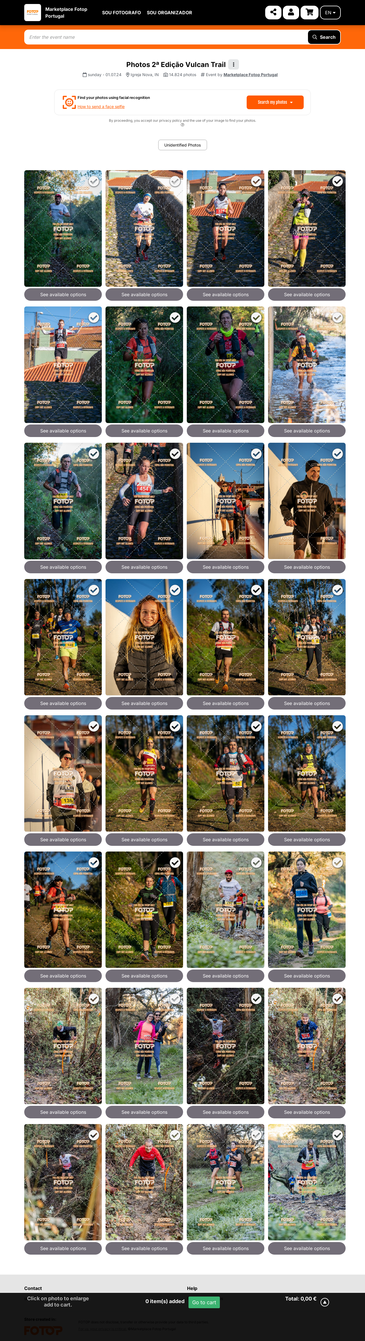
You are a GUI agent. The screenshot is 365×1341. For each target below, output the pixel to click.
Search (324, 37)
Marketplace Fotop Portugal (251, 74)
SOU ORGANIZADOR (169, 12)
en (330, 12)
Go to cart (204, 1302)
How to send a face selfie (101, 106)
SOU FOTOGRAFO (121, 12)
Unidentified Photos (182, 145)
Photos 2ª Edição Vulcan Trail (176, 64)
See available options (63, 294)
